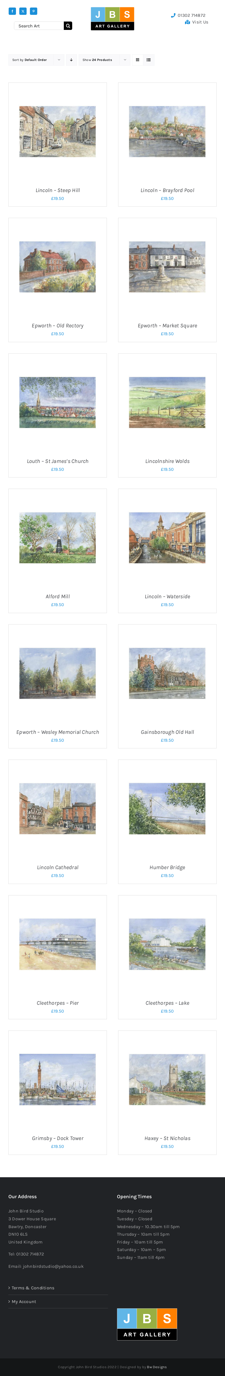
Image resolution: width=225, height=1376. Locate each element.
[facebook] (12, 11)
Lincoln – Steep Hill (58, 190)
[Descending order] (71, 60)
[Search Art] (39, 26)
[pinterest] (34, 11)
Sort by (29, 60)
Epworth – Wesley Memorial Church (57, 732)
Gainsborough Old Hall (167, 732)
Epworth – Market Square (167, 325)
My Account (24, 1301)
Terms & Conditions (33, 1287)
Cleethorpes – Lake (167, 1003)
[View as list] (148, 60)
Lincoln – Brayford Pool (167, 190)
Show (97, 60)
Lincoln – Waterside (167, 596)
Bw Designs (157, 1367)
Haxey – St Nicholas (167, 1138)
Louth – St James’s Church (58, 461)
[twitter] (23, 11)
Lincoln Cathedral (57, 867)
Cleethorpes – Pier (58, 1003)
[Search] (68, 26)
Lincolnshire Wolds (167, 461)
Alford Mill (58, 596)
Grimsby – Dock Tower (57, 1138)
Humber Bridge (167, 867)
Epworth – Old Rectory (57, 325)
